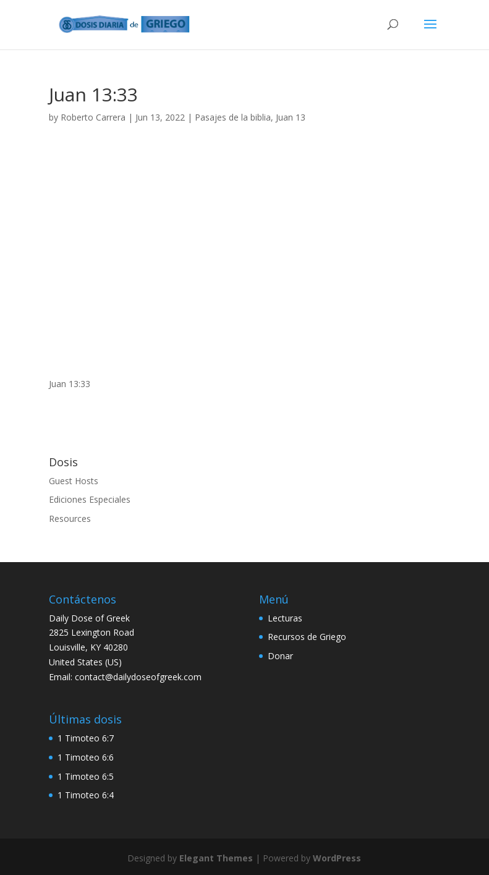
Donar (280, 656)
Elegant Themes (216, 858)
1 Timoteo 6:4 (85, 795)
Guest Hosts (73, 481)
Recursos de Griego (307, 636)
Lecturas (285, 618)
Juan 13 (290, 117)
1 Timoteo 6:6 (85, 757)
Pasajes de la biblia (233, 117)
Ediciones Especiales (89, 499)
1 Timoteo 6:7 (85, 738)
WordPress (337, 858)
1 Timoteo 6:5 (85, 776)
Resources (70, 518)
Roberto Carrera (93, 117)
